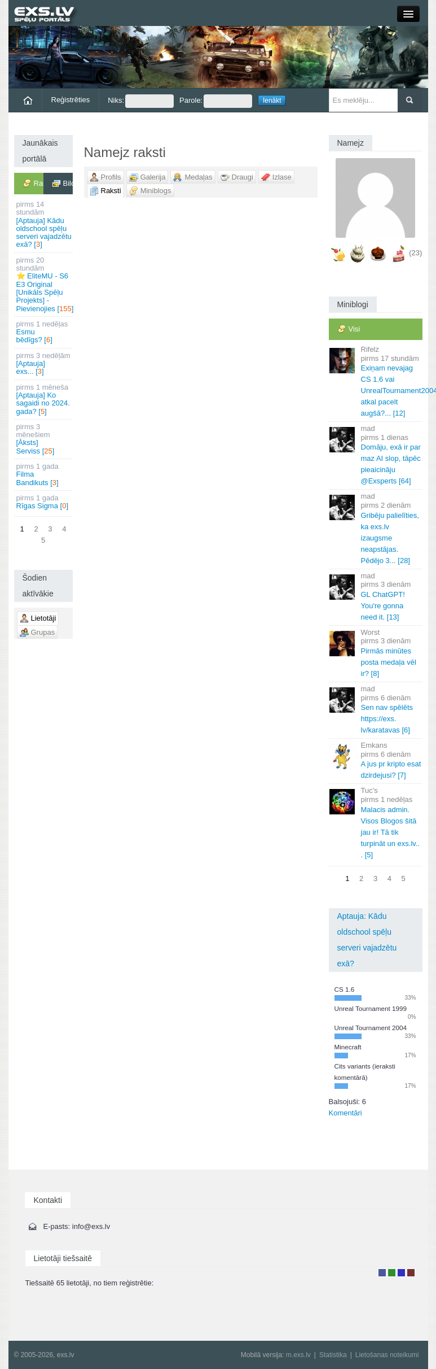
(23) (415, 253)
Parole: (215, 101)
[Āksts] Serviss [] (44, 438)
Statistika (333, 1355)
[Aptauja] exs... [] (44, 363)
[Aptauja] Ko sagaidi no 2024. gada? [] (44, 399)
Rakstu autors (391, 1272)
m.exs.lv (298, 1355)
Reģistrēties (70, 99)
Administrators (411, 1272)
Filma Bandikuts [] (44, 474)
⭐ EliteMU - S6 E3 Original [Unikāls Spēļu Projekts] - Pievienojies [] (44, 284)
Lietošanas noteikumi (387, 1355)
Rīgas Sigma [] (44, 502)
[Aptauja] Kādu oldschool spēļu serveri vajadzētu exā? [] (44, 224)
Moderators (401, 1272)
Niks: (141, 101)
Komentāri (345, 1113)
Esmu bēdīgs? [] (44, 332)
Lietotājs (382, 1272)
